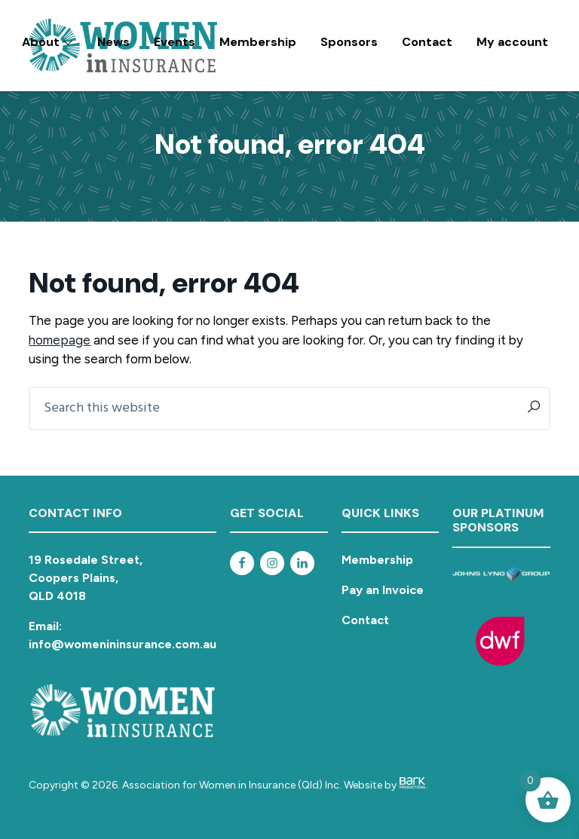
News (113, 42)
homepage (59, 340)
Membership (257, 42)
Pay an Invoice (383, 590)
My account (512, 42)
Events (174, 42)
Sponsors (349, 42)
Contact (427, 42)
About (47, 42)
